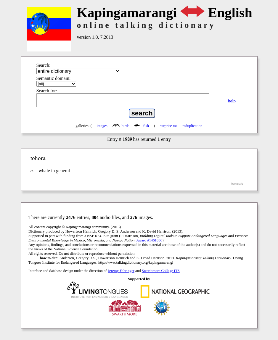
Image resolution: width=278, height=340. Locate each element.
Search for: (46, 90)
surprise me (168, 126)
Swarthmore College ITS (161, 271)
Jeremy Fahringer (121, 271)
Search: (43, 65)
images (102, 126)
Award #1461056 (149, 240)
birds (121, 126)
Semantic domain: (53, 78)
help (232, 100)
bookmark (237, 183)
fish (142, 126)
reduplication (192, 126)
